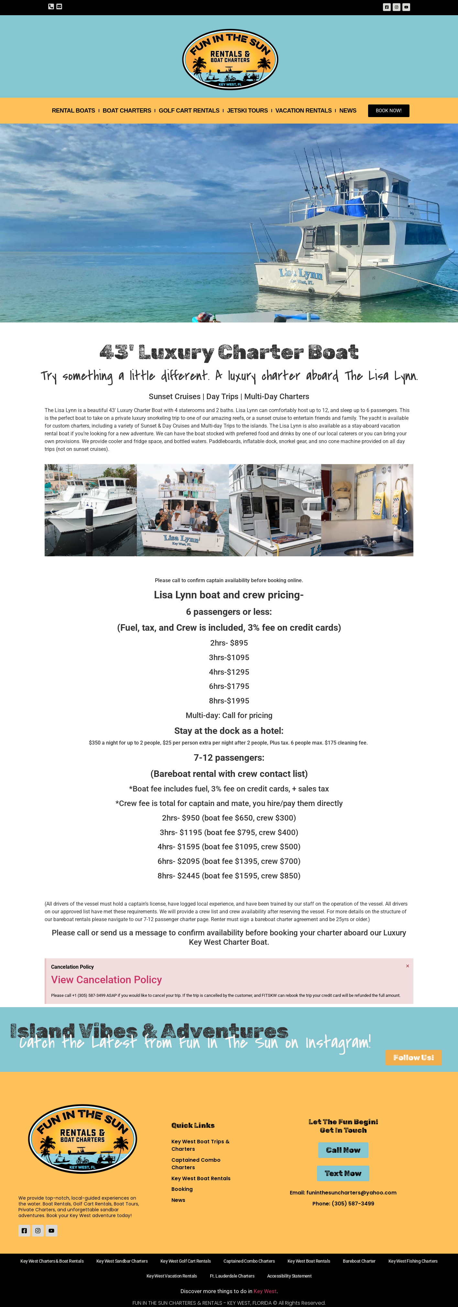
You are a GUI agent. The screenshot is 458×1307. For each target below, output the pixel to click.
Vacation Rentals (307, 110)
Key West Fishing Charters (413, 1261)
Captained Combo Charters (196, 1163)
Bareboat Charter (359, 1261)
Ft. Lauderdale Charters (232, 1276)
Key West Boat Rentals (201, 1178)
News (352, 110)
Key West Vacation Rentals (172, 1276)
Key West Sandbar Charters (121, 1261)
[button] (52, 511)
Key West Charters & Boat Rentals (51, 1261)
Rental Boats (69, 110)
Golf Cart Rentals (189, 110)
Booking (182, 1189)
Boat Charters (124, 110)
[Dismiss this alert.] (407, 966)
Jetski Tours (249, 110)
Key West (265, 1291)
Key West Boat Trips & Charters (200, 1144)
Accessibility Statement (289, 1276)
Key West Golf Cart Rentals (185, 1261)
